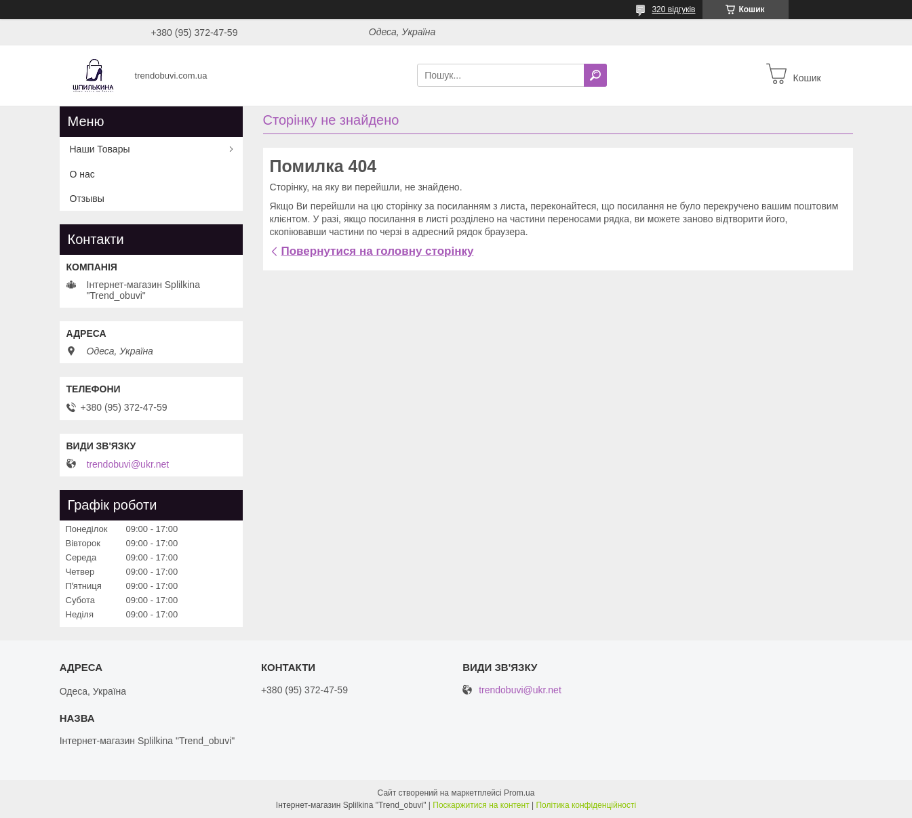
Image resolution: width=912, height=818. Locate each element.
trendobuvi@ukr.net (128, 464)
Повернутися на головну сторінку (377, 251)
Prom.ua (519, 793)
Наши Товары (100, 149)
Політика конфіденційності (586, 805)
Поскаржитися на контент (481, 805)
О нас (82, 174)
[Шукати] (595, 75)
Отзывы (87, 198)
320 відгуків (673, 9)
